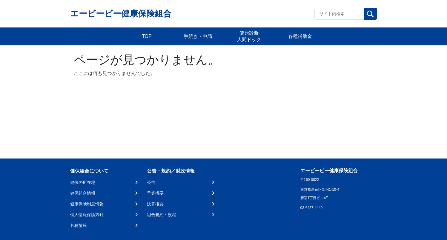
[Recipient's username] (339, 14)
